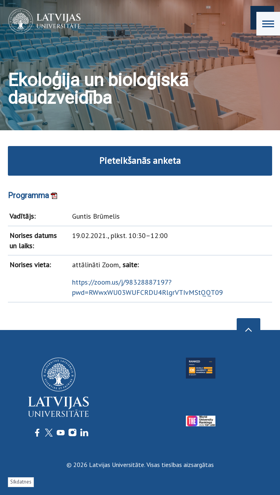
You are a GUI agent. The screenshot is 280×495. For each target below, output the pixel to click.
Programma (32, 195)
